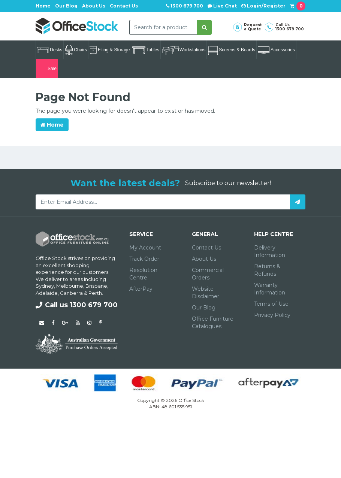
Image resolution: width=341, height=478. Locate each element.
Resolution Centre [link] (143, 274)
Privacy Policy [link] (272, 315)
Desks (49, 50)
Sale (47, 68)
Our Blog (66, 6)
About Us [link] (204, 258)
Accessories (276, 50)
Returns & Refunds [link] (267, 270)
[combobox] (163, 27)
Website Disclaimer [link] (205, 292)
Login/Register (263, 6)
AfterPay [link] (141, 288)
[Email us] (41, 323)
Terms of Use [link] (271, 303)
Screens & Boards (231, 50)
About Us (93, 6)
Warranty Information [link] (269, 289)
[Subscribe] (297, 201)
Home (43, 6)
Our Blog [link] (203, 307)
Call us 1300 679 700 (77, 305)
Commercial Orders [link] (208, 274)
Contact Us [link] (206, 247)
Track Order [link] (144, 258)
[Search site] (204, 27)
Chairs (76, 50)
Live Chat (222, 6)
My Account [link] (145, 247)
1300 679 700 (184, 6)
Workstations (183, 50)
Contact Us (124, 6)
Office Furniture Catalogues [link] (212, 322)
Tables (145, 50)
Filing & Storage (110, 50)
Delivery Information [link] (269, 251)
